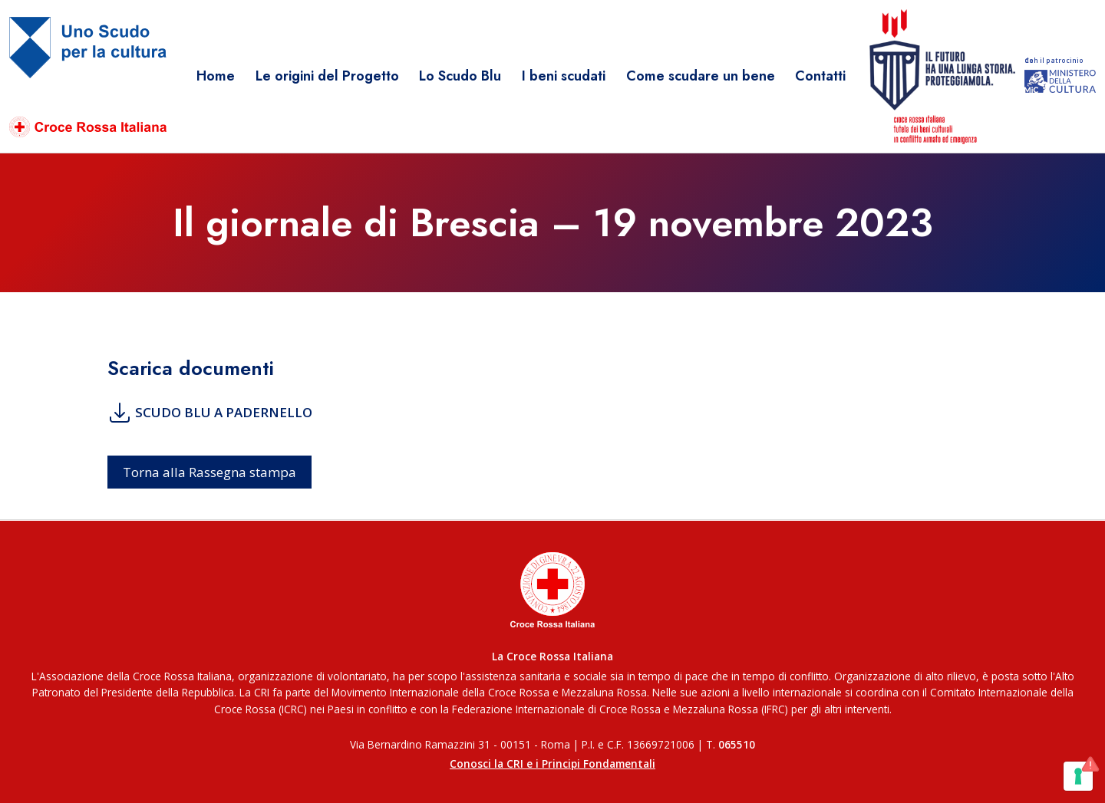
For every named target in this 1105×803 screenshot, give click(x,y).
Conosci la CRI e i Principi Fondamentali (552, 763)
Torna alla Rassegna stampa (209, 472)
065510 (736, 744)
